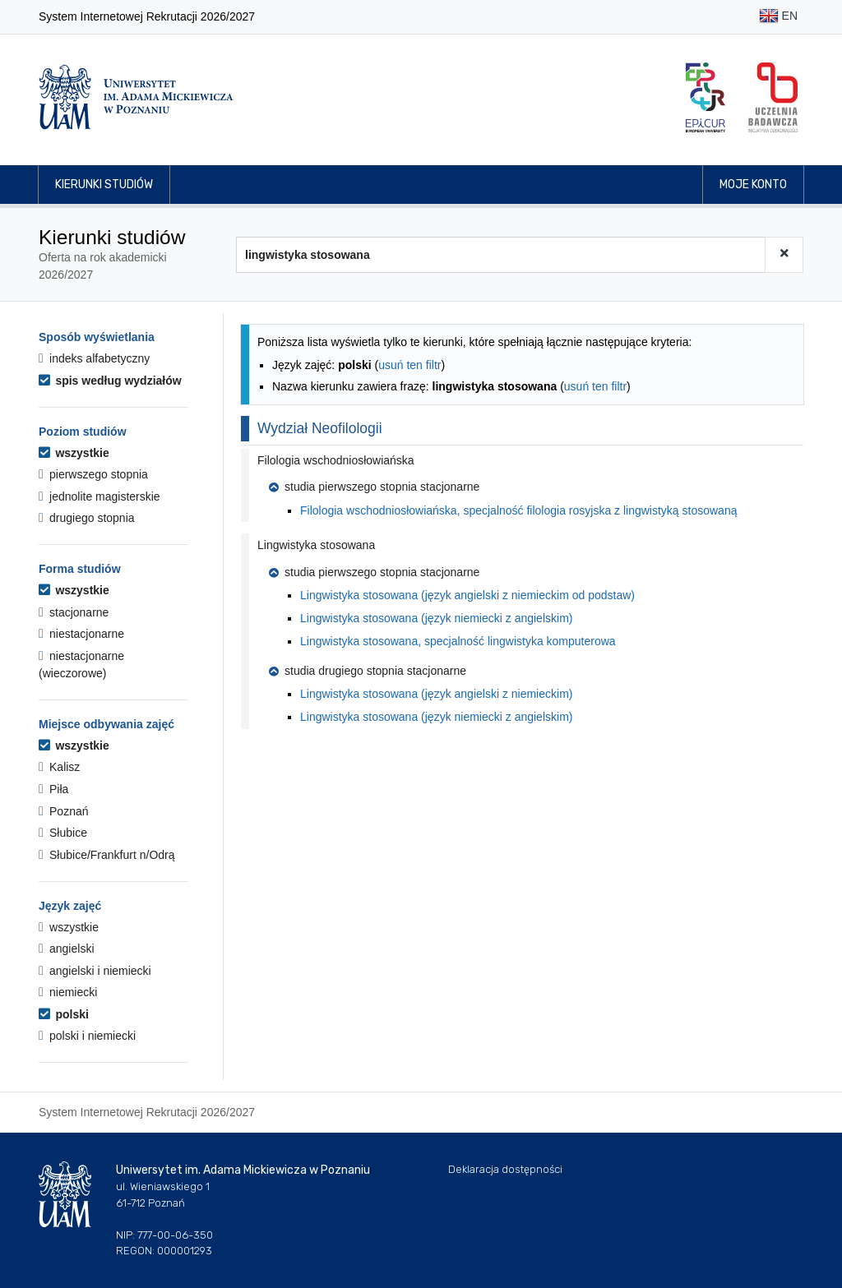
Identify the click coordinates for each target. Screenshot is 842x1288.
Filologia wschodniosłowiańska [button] (335, 460)
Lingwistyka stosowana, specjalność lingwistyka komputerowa (458, 641)
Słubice (63, 832)
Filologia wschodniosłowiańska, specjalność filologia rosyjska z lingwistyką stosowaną (518, 510)
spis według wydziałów (110, 380)
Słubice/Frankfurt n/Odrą (107, 854)
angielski (67, 948)
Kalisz (59, 766)
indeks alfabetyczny (94, 358)
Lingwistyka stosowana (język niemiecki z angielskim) (436, 618)
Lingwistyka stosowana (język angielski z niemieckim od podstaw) (467, 595)
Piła (53, 789)
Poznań (64, 811)
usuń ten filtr (409, 365)
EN (778, 17)
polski (64, 1014)
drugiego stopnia (87, 517)
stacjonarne (74, 612)
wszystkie (74, 452)
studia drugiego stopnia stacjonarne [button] (367, 670)
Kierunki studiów (104, 185)
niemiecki (68, 992)
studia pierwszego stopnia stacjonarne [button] (374, 486)
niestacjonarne (81, 633)
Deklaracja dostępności (505, 1169)
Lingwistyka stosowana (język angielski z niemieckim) (436, 693)
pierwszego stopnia (93, 474)
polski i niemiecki (87, 1035)
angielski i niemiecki (95, 970)
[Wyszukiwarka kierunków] (501, 255)
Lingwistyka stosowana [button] (316, 545)
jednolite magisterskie (99, 496)
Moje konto (753, 185)
